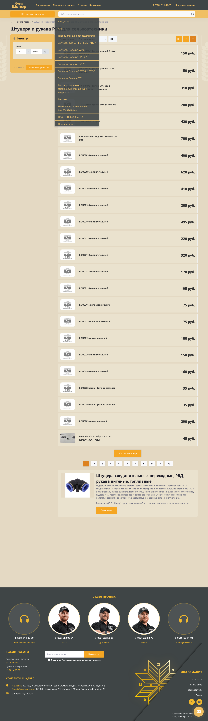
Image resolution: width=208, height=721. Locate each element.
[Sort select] (92, 39)
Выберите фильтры (39, 67)
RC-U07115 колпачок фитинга (94, 304)
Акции (199, 695)
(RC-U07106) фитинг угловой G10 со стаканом (97, 53)
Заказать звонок (185, 5)
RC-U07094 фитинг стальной (93, 155)
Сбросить (19, 67)
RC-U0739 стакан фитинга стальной (97, 404)
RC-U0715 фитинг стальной (93, 338)
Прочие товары (23, 21)
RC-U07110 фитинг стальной (93, 238)
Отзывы (82, 5)
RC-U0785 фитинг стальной (93, 421)
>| (169, 463)
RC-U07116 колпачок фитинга (94, 321)
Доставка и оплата (64, 5)
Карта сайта (196, 684)
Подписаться (93, 654)
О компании (43, 5)
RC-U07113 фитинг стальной (93, 271)
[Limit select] (112, 39)
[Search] (192, 14)
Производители (194, 689)
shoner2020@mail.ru (22, 693)
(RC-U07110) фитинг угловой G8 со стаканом (96, 70)
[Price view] (193, 39)
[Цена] (21, 51)
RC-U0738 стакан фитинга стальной (97, 388)
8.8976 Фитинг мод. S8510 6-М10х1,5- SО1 (98, 138)
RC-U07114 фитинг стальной (93, 288)
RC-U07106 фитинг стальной (93, 205)
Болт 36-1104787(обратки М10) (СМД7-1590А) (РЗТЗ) (94, 438)
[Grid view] (179, 39)
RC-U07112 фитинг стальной (93, 255)
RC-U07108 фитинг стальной (93, 221)
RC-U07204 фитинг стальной (93, 354)
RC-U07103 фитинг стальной (93, 188)
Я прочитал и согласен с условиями (76, 660)
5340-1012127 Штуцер (90, 121)
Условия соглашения (71, 660)
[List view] (186, 39)
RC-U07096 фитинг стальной (93, 171)
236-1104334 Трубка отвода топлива (97, 104)
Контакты (95, 5)
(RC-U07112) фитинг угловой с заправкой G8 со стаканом (94, 87)
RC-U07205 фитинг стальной (93, 371)
